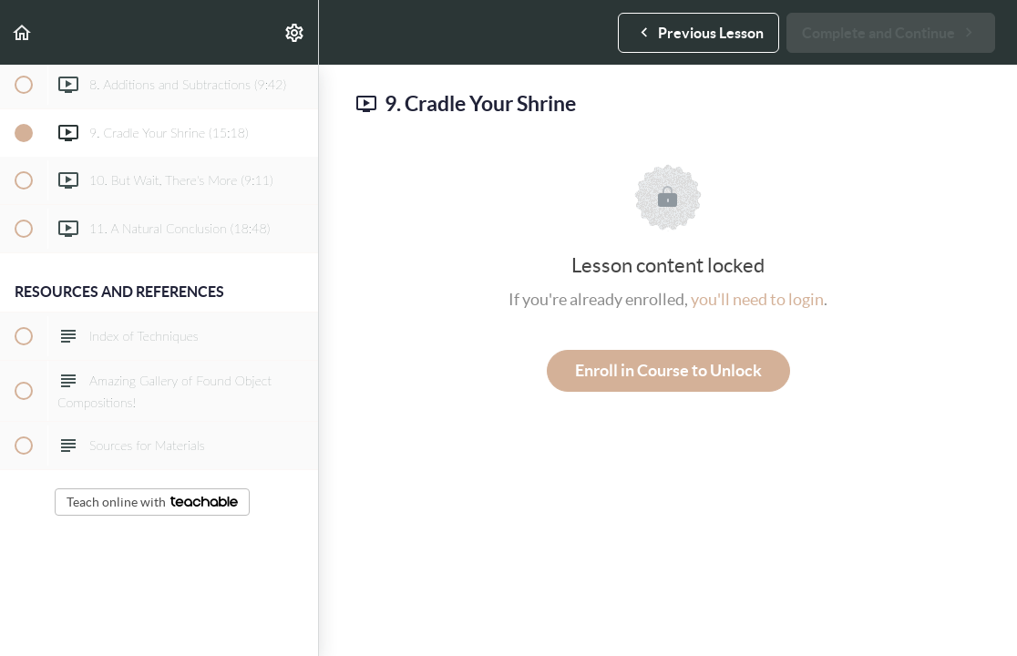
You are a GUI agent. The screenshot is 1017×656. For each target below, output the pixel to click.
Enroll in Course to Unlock (668, 370)
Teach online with (152, 502)
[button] (23, 32)
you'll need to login (757, 299)
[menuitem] (295, 32)
